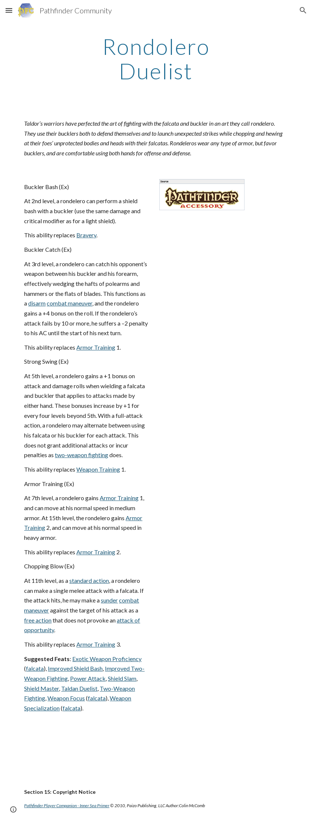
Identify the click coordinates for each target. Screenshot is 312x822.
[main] (156, 58)
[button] (9, 10)
